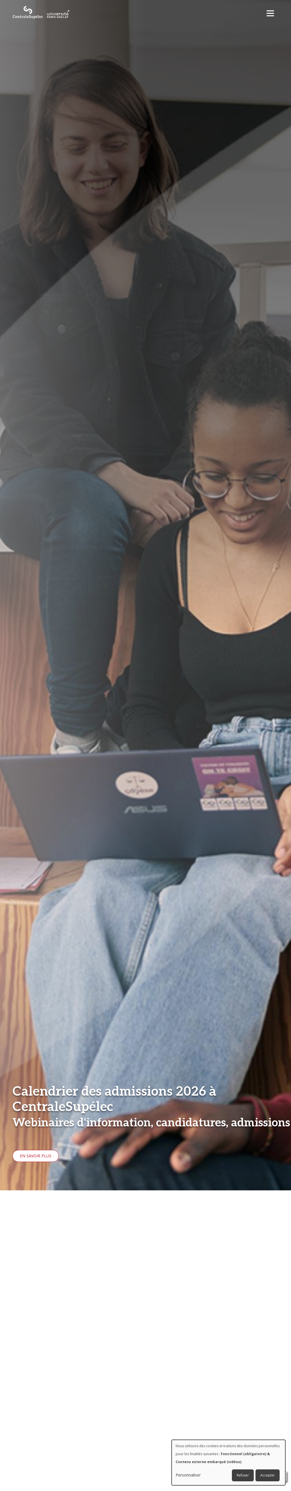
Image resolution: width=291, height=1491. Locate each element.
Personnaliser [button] (188, 1475)
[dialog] (228, 1462)
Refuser (243, 1475)
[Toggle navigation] (272, 11)
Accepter (267, 1475)
